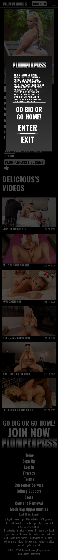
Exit (27, 139)
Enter (27, 127)
